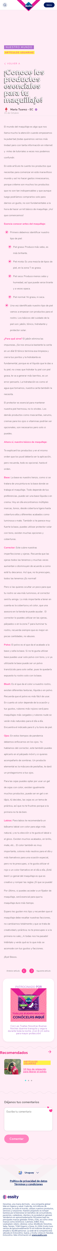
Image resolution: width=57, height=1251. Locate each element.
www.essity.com (39, 1235)
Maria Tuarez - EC (21, 109)
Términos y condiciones (28, 1184)
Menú (49, 5)
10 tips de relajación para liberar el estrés (35, 1070)
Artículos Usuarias (31, 1063)
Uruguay (29, 1173)
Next (49, 1051)
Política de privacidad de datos (28, 1181)
